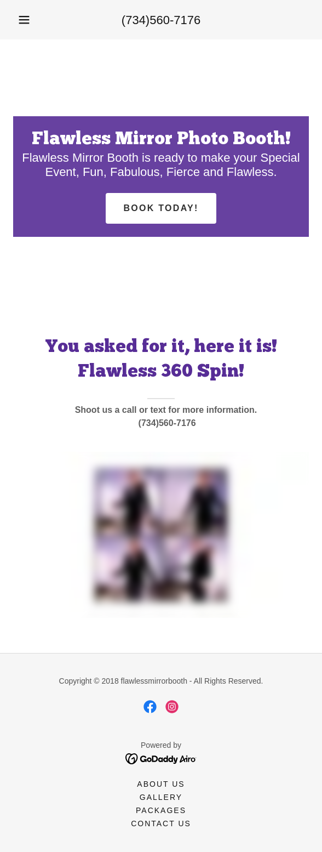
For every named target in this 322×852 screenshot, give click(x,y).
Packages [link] (161, 810)
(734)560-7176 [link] (161, 20)
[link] (150, 707)
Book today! (160, 208)
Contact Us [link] (161, 823)
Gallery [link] (161, 797)
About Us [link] (161, 784)
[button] (24, 20)
